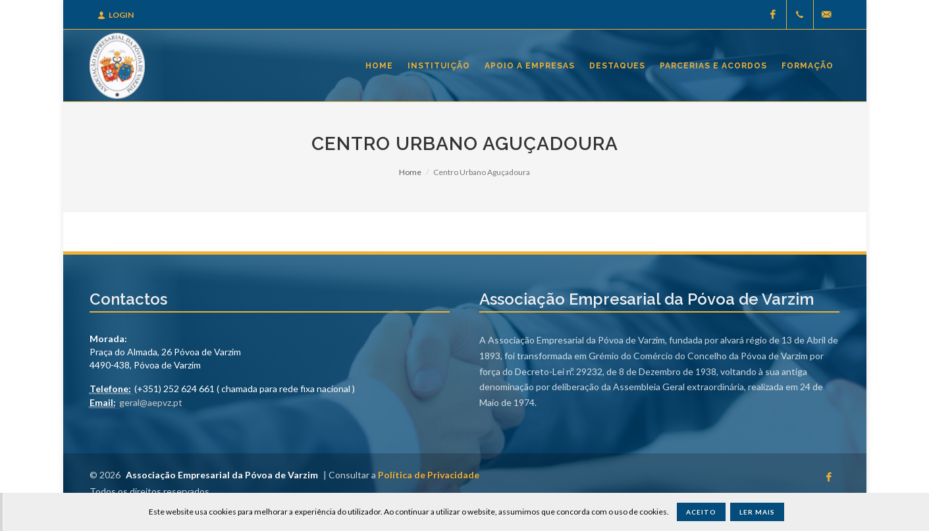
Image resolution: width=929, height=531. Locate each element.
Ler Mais (757, 512)
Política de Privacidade (428, 474)
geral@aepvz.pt (150, 402)
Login (115, 15)
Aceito (701, 512)
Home (410, 172)
